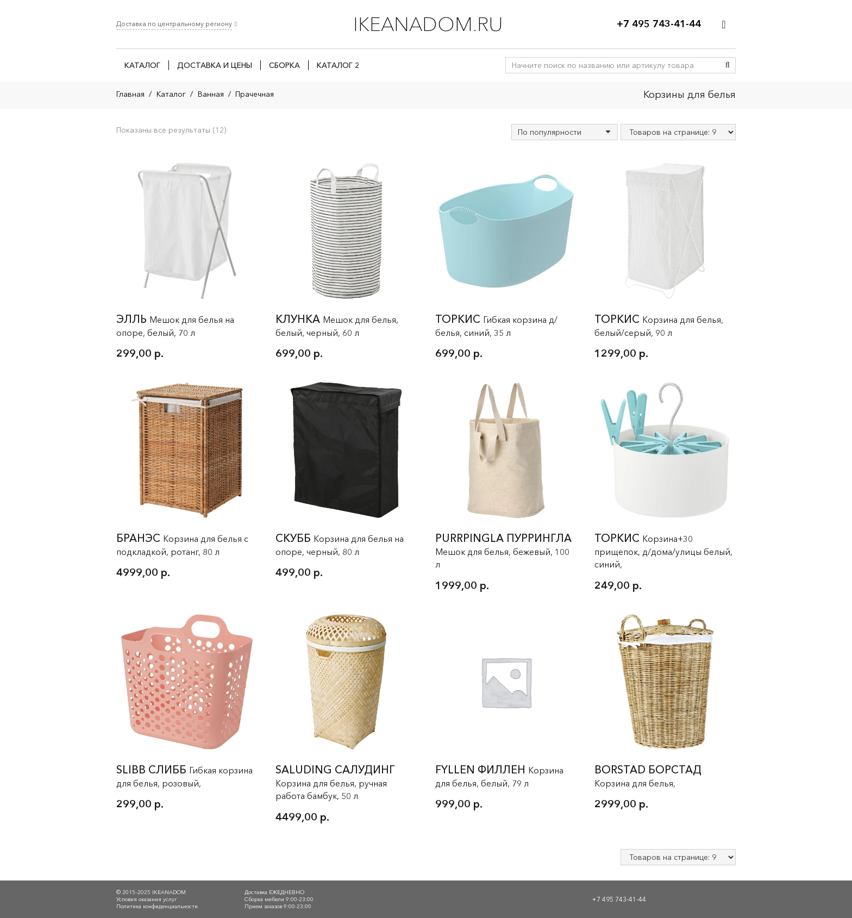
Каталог (171, 94)
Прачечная (254, 94)
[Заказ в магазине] (564, 132)
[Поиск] (727, 65)
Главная (130, 94)
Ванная (211, 94)
